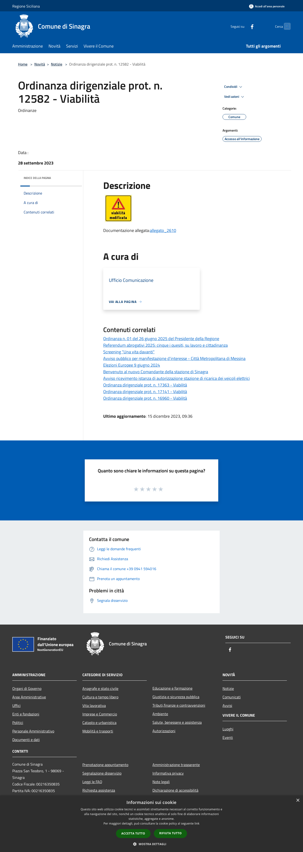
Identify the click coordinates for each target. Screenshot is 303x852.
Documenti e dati (26, 739)
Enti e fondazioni (25, 714)
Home (22, 64)
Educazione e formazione (172, 688)
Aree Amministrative (29, 697)
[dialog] (151, 823)
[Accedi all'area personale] (267, 6)
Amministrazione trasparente (176, 765)
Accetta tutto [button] (133, 833)
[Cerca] (285, 26)
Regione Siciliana (26, 6)
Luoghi (228, 729)
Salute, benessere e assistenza (177, 722)
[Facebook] (243, 26)
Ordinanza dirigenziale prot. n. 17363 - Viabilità (145, 385)
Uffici (16, 705)
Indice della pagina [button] (37, 178)
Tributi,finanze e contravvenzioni (178, 705)
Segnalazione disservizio (101, 773)
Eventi (228, 737)
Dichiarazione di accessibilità (175, 790)
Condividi (234, 87)
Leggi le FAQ (92, 782)
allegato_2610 (163, 230)
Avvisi (227, 705)
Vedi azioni (234, 97)
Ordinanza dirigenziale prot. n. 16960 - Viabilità (145, 398)
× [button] (297, 800)
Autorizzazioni (163, 731)
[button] (151, 844)
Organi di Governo (26, 688)
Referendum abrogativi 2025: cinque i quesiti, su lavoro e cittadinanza (165, 345)
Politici (17, 722)
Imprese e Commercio (99, 714)
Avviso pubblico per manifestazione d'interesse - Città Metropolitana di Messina (174, 358)
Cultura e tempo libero (100, 697)
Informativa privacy (168, 773)
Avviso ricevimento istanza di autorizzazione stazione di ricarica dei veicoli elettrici (176, 378)
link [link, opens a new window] (197, 823)
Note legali (161, 782)
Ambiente (160, 714)
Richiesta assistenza (98, 790)
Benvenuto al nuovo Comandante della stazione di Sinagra (155, 371)
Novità (39, 64)
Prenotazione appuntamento (105, 765)
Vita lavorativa (94, 705)
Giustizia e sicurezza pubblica (175, 697)
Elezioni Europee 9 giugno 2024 (131, 365)
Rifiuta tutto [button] (170, 833)
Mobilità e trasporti (97, 731)
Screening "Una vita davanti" (129, 352)
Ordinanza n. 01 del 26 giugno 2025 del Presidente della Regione (161, 338)
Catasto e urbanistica (99, 722)
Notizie (56, 64)
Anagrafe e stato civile (100, 688)
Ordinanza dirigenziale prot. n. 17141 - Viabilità (145, 391)
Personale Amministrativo (33, 731)
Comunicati (232, 697)
